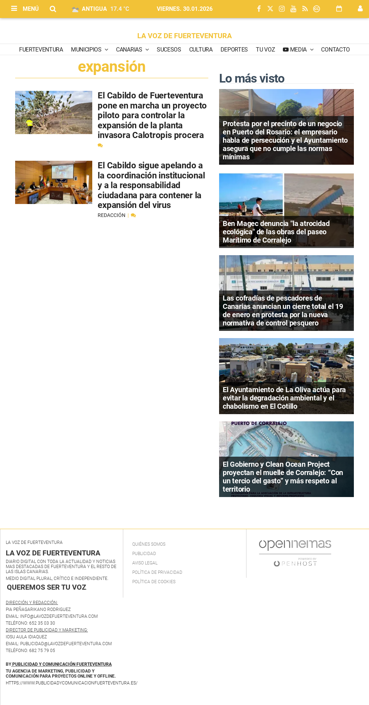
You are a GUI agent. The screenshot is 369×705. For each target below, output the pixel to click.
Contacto (335, 49)
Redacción (112, 215)
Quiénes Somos (148, 544)
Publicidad (144, 553)
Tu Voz (265, 49)
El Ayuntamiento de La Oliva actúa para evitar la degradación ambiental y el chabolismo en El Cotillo (284, 398)
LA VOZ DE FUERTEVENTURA (184, 35)
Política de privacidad (157, 572)
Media (298, 49)
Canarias (129, 49)
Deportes (234, 49)
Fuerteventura (41, 49)
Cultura (201, 49)
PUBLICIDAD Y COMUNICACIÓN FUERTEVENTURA (62, 664)
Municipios (87, 49)
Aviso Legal (144, 563)
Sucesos (169, 49)
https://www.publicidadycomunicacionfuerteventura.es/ (72, 683)
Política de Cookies (153, 581)
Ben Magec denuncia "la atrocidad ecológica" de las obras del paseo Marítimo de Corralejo (276, 231)
